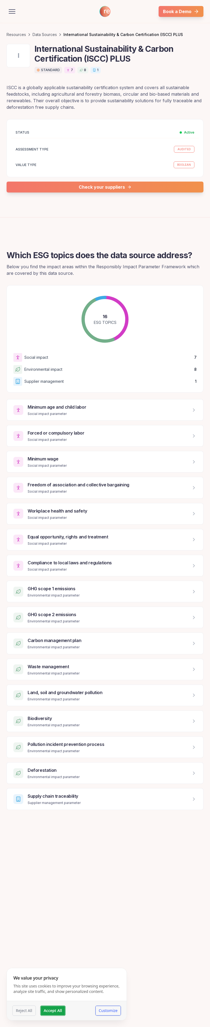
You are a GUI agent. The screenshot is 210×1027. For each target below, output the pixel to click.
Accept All (53, 1010)
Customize (108, 1010)
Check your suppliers (105, 187)
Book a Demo (181, 11)
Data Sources (45, 34)
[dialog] (67, 994)
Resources (16, 34)
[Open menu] (12, 11)
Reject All (24, 1010)
